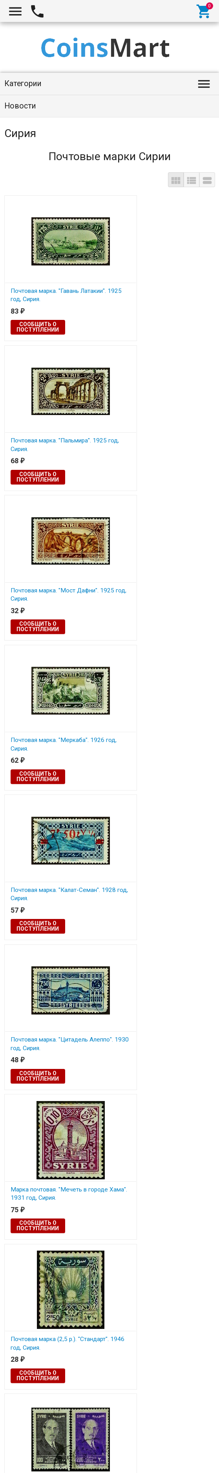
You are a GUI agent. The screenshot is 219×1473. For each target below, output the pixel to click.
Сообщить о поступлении (37, 327)
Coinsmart (23, 1458)
